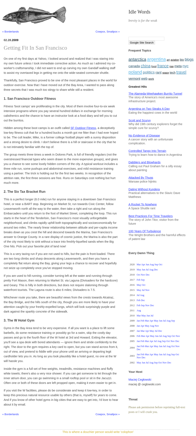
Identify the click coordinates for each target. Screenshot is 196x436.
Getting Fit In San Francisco (35, 48)
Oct (160, 264)
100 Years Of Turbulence (144, 231)
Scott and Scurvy (139, 120)
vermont (134, 78)
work (151, 78)
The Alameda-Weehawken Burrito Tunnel (155, 93)
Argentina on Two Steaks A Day (149, 108)
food (154, 66)
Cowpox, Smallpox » (108, 31)
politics (149, 72)
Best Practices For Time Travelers (150, 216)
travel (181, 72)
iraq (172, 66)
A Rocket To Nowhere (142, 204)
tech (172, 72)
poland (135, 72)
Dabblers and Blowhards (144, 162)
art (168, 59)
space (165, 72)
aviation (175, 59)
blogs (189, 59)
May (139, 269)
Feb (138, 279)
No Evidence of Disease (144, 135)
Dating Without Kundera (144, 189)
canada (134, 66)
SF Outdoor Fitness (83, 128)
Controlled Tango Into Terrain (147, 150)
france (163, 66)
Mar (139, 264)
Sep (156, 264)
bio (182, 59)
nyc (185, 66)
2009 (15, 40)
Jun (147, 264)
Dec (156, 269)
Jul (147, 269)
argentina (156, 59)
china (146, 66)
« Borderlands (10, 31)
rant (158, 72)
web (144, 79)
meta (178, 66)
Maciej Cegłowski (139, 379)
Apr (143, 264)
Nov (143, 274)
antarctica (137, 59)
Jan (138, 320)
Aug (152, 264)
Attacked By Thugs (140, 177)
